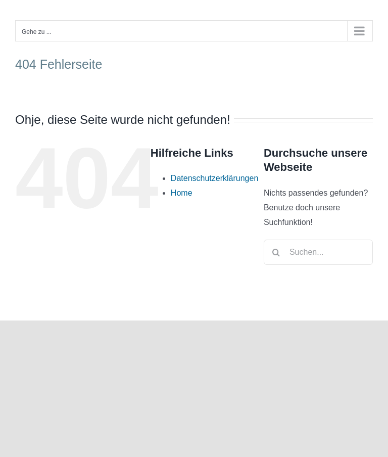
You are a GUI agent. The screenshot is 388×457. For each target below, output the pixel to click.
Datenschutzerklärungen (214, 178)
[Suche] (276, 252)
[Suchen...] (318, 252)
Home (181, 193)
